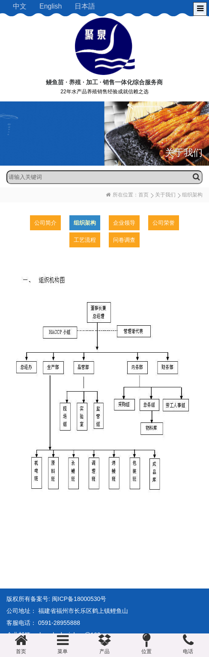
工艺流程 (85, 240)
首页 (143, 195)
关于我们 (165, 195)
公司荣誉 (163, 223)
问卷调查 (124, 240)
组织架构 (85, 223)
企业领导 (124, 223)
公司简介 (45, 223)
